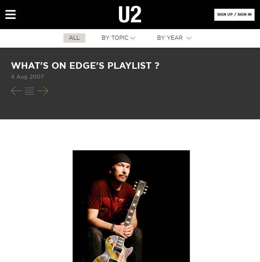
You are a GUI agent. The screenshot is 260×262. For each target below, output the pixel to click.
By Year (171, 38)
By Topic (115, 38)
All (74, 38)
